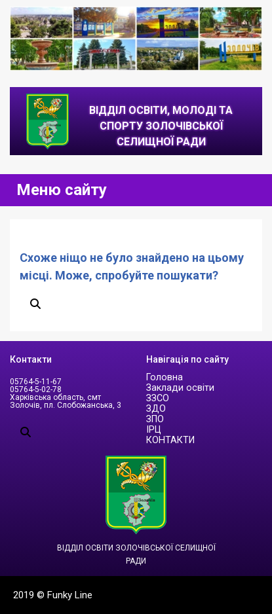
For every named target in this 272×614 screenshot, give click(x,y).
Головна (164, 377)
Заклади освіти (180, 387)
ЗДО (156, 408)
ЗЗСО (157, 398)
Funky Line (69, 595)
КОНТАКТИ (170, 440)
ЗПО (155, 419)
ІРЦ (153, 429)
